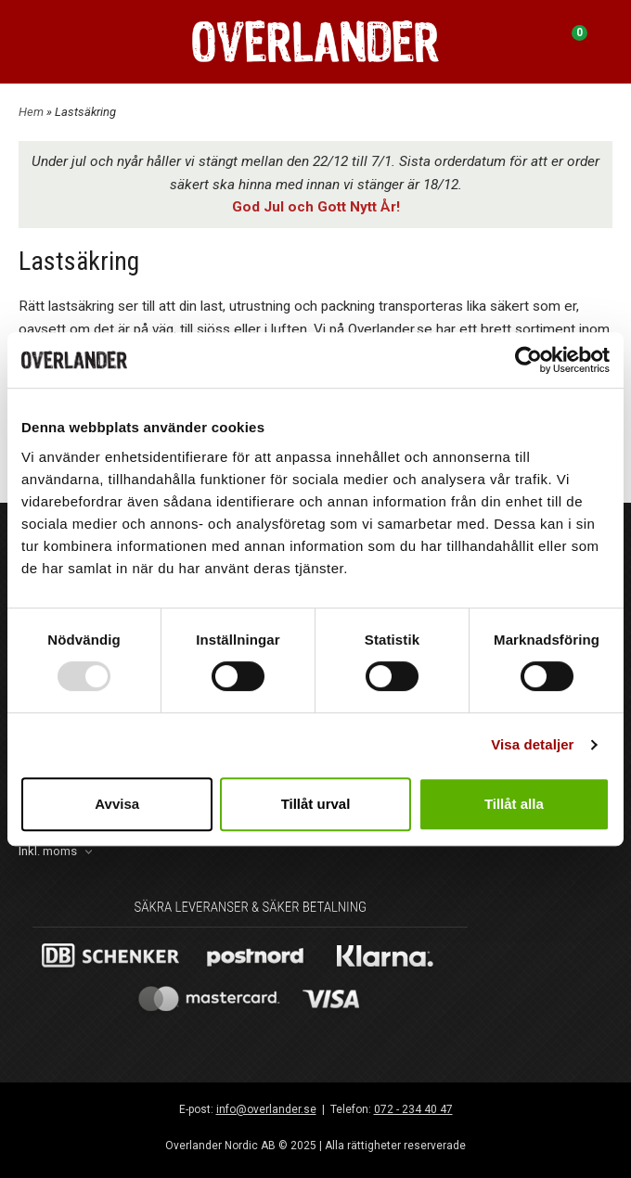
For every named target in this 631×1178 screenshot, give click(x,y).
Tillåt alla (514, 804)
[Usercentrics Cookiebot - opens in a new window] (528, 360)
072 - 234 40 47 (413, 1109)
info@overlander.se (266, 1109)
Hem (31, 112)
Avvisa (117, 804)
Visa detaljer (532, 744)
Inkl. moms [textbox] (48, 851)
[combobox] (57, 852)
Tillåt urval (316, 804)
